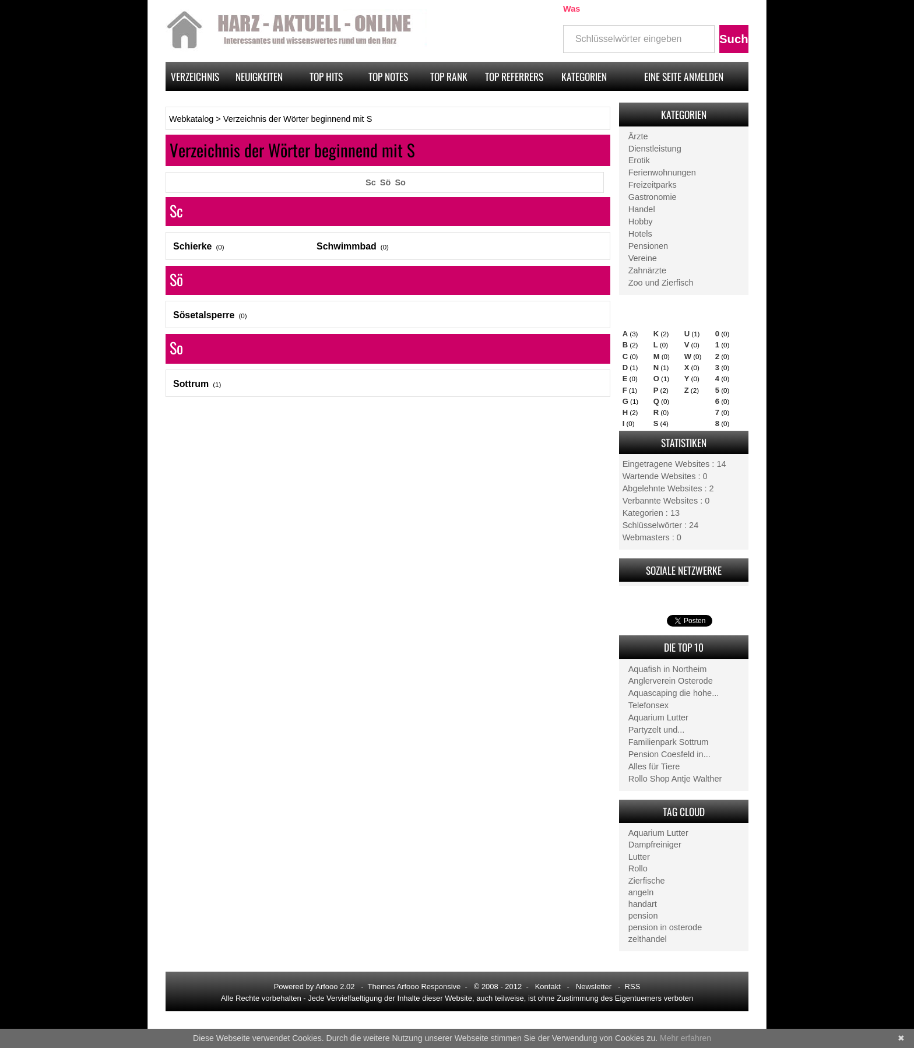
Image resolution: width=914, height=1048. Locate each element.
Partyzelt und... (656, 729)
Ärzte (638, 136)
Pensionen (648, 246)
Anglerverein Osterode (670, 680)
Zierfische (646, 880)
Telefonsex (648, 705)
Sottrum (191, 384)
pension (643, 915)
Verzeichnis (195, 76)
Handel (641, 209)
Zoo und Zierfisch (661, 282)
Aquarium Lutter (658, 717)
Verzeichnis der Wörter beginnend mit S (297, 119)
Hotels (640, 233)
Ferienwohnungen (662, 172)
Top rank (448, 76)
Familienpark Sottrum (668, 742)
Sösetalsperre (203, 315)
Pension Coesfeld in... (669, 754)
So (400, 182)
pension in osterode (665, 927)
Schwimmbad (347, 246)
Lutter (639, 856)
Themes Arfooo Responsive (414, 986)
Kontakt (548, 986)
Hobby (640, 221)
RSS (633, 986)
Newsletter (593, 986)
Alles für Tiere (654, 766)
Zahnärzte (647, 270)
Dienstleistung (654, 148)
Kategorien (584, 76)
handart (642, 904)
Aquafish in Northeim (667, 669)
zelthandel (647, 939)
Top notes (388, 76)
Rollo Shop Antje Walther (675, 778)
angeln (641, 892)
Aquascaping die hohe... (673, 693)
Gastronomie (652, 197)
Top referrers (514, 76)
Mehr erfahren (685, 1038)
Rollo (638, 868)
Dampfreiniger (654, 844)
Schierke (192, 246)
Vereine (642, 258)
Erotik (639, 160)
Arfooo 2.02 (334, 986)
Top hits (326, 76)
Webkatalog (191, 119)
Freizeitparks (652, 184)
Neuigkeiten (259, 76)
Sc (370, 182)
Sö (385, 182)
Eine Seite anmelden (683, 76)
